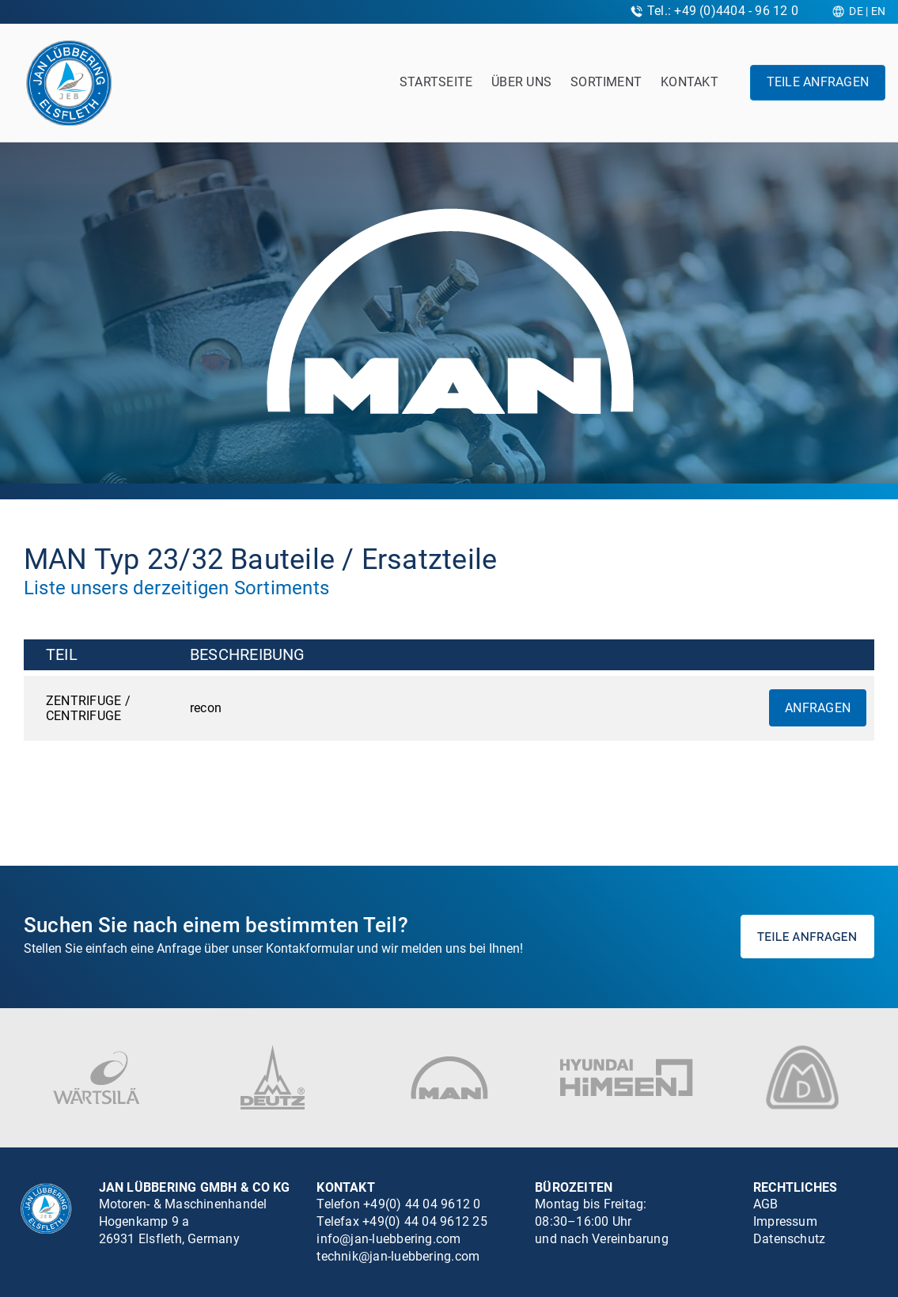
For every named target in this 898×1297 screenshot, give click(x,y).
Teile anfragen (818, 81)
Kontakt (689, 81)
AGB (766, 1204)
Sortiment (606, 81)
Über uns (521, 81)
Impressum (785, 1221)
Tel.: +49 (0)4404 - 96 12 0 (722, 10)
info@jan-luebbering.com (388, 1238)
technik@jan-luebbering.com (397, 1256)
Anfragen (818, 707)
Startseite (436, 81)
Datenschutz (789, 1238)
